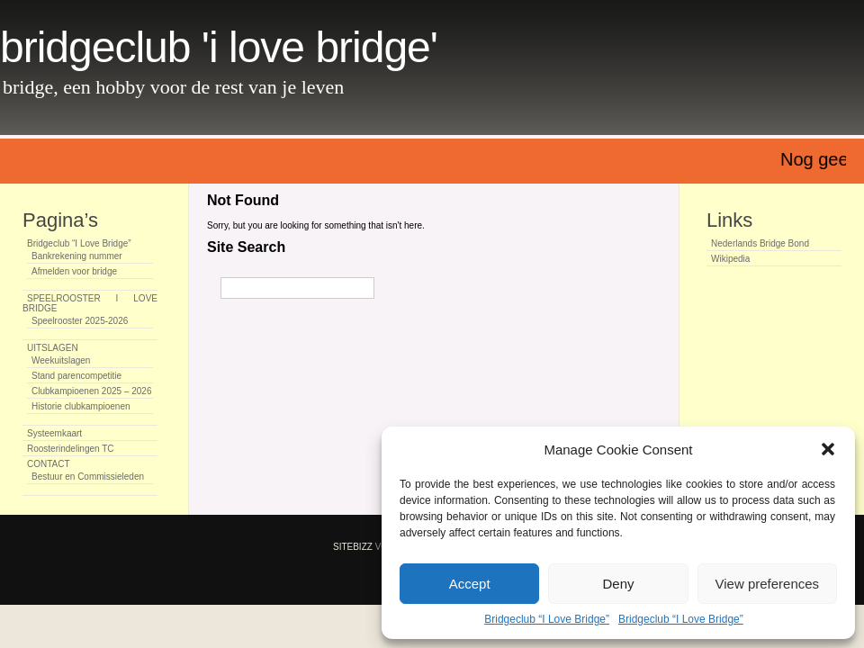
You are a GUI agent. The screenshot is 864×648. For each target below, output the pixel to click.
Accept (469, 583)
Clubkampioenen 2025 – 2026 (91, 391)
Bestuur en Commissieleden (88, 477)
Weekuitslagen (61, 360)
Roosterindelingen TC (70, 449)
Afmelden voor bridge (74, 271)
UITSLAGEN (52, 348)
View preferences (768, 583)
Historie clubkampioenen (81, 406)
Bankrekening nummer (77, 256)
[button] (828, 449)
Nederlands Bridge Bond (760, 243)
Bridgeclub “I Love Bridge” (546, 619)
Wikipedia (730, 259)
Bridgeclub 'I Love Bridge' (218, 47)
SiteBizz (353, 547)
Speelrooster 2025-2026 (80, 321)
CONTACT (48, 464)
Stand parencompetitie (77, 376)
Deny (618, 583)
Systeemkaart (54, 433)
